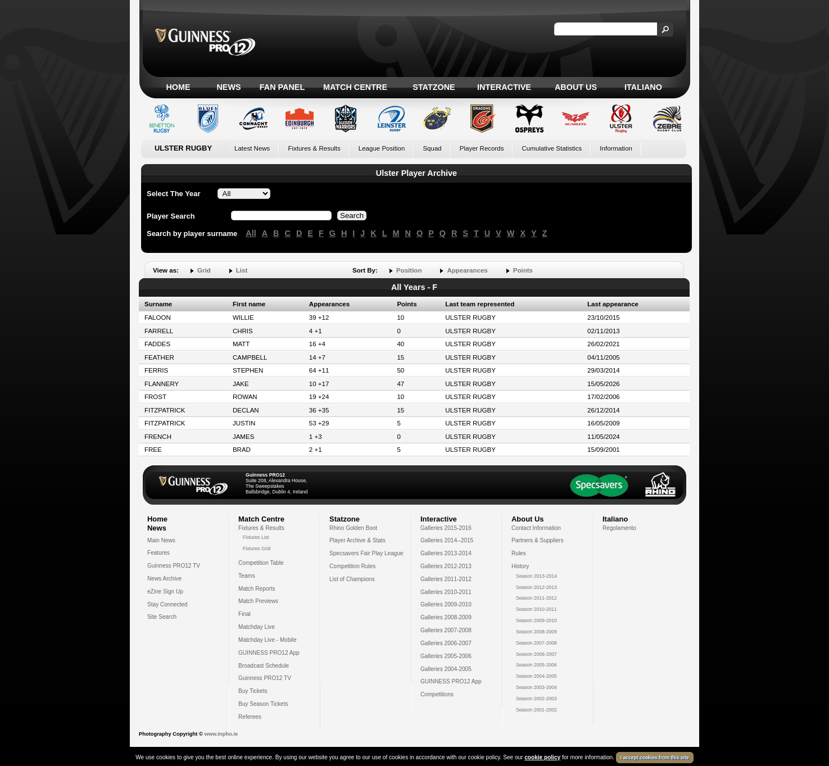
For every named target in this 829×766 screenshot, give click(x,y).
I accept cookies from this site (654, 757)
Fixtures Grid (256, 548)
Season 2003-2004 (536, 687)
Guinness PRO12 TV (173, 566)
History (520, 566)
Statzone (434, 87)
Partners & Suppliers (537, 540)
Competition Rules (352, 566)
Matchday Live (256, 627)
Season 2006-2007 (536, 654)
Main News (161, 540)
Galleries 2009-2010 (446, 604)
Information (616, 148)
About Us (576, 87)
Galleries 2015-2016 (446, 528)
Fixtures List (256, 537)
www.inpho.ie (221, 734)
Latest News (252, 148)
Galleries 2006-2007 (446, 643)
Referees (249, 717)
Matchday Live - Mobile (267, 640)
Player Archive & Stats (357, 540)
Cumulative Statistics (552, 148)
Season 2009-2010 (536, 620)
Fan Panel (282, 87)
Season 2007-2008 (536, 643)
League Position (382, 148)
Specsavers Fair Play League (366, 553)
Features (158, 553)
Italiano (643, 87)
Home (178, 87)
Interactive (504, 87)
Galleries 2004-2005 (446, 669)
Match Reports (256, 589)
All (251, 233)
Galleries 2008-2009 (446, 617)
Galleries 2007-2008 (446, 630)
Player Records (482, 148)
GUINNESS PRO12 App (269, 653)
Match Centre (355, 87)
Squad (432, 148)
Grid (204, 270)
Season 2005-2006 (536, 665)
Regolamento (619, 528)
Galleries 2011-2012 (446, 579)
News (228, 87)
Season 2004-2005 (536, 676)
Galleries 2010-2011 (446, 592)
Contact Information (536, 528)
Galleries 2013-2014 (446, 553)
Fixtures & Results (314, 148)
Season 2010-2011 (536, 609)
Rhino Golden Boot (353, 528)
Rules (518, 553)
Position (409, 270)
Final (244, 614)
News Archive (164, 578)
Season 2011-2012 (536, 598)
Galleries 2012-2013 (446, 566)
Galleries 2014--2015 (446, 540)
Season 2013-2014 (536, 576)
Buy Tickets (253, 691)
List (241, 270)
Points (523, 270)
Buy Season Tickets (263, 704)
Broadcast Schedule (263, 666)
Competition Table (261, 563)
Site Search (161, 617)
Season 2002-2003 (536, 698)
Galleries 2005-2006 (446, 656)
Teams (246, 576)
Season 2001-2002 (536, 710)
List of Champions (352, 579)
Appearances (467, 270)
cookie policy (542, 757)
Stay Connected (167, 604)
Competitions (437, 694)
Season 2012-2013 (536, 587)
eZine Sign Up (165, 591)
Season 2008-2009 (536, 631)
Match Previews (258, 601)
